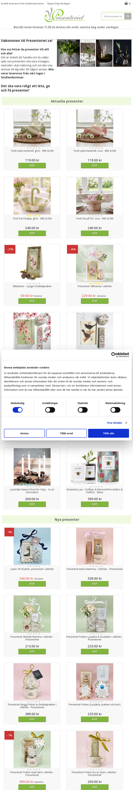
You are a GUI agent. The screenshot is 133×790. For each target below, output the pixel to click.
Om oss (5, 764)
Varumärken (8, 753)
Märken (63, 40)
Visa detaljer (114, 422)
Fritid (116, 32)
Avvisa (24, 433)
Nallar (4, 774)
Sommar (48, 32)
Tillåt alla (108, 433)
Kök (106, 32)
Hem (95, 32)
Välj (83, 527)
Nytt (4, 32)
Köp (17, 165)
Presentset (63, 32)
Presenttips (81, 32)
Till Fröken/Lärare (33, 32)
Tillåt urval (66, 433)
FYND (73, 40)
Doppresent (8, 779)
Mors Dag (15, 32)
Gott (127, 32)
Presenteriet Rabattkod (14, 769)
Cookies (5, 748)
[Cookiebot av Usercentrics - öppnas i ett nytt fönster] (114, 354)
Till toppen (66, 736)
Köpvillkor (6, 758)
